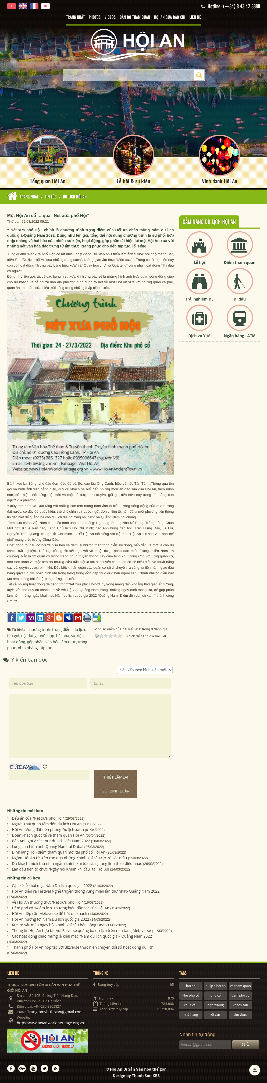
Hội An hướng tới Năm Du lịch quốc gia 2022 (50, 917)
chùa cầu (190, 1003)
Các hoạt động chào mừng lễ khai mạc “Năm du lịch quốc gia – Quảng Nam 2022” (82, 934)
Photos (95, 17)
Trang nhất (75, 17)
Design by (136, 1074)
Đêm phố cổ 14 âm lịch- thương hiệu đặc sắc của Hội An (60, 906)
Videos (110, 17)
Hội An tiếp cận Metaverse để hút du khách (49, 912)
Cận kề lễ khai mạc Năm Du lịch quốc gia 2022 (52, 884)
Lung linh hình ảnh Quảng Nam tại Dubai (47, 845)
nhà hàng (191, 1013)
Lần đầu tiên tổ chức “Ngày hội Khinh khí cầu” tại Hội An (60, 867)
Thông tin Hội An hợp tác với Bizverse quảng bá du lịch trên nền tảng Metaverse (81, 929)
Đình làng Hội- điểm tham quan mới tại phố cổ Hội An (58, 850)
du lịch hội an (215, 984)
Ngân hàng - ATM (239, 334)
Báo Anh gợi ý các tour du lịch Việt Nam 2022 (51, 839)
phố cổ (216, 994)
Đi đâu (240, 297)
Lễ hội (199, 261)
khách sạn (240, 1003)
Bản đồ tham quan (135, 17)
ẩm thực (240, 1013)
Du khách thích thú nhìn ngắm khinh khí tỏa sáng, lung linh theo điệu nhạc (77, 862)
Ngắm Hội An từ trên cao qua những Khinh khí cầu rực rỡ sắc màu (69, 856)
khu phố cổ (190, 994)
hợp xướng (216, 1003)
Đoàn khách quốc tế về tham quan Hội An (48, 833)
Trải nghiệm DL (199, 297)
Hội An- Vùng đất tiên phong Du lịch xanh (48, 828)
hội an (190, 984)
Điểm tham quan (239, 261)
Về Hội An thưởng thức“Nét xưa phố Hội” (47, 900)
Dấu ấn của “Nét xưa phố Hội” (38, 816)
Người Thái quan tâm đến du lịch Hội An (47, 822)
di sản (215, 1013)
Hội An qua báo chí (169, 17)
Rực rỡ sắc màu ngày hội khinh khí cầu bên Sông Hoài (58, 923)
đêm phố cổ (240, 994)
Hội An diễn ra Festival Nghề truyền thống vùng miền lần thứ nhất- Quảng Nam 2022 (85, 889)
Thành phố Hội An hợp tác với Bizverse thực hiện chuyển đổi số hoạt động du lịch (83, 945)
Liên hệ (195, 17)
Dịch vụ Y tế (199, 334)
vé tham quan (240, 984)
